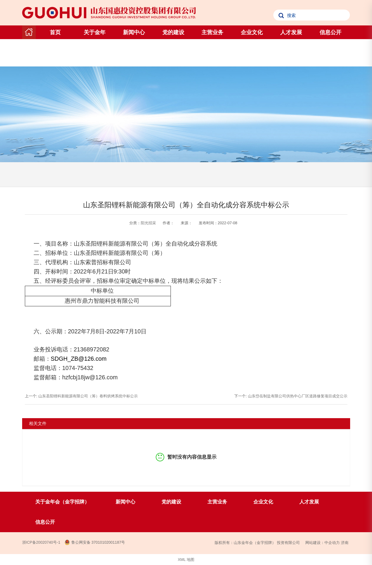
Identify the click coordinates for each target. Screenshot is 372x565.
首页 (55, 32)
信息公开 (330, 32)
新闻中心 (134, 32)
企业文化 (252, 32)
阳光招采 (148, 223)
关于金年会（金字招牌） (95, 46)
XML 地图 (186, 559)
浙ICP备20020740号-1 (41, 542)
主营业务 (212, 32)
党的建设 (173, 32)
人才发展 (291, 32)
